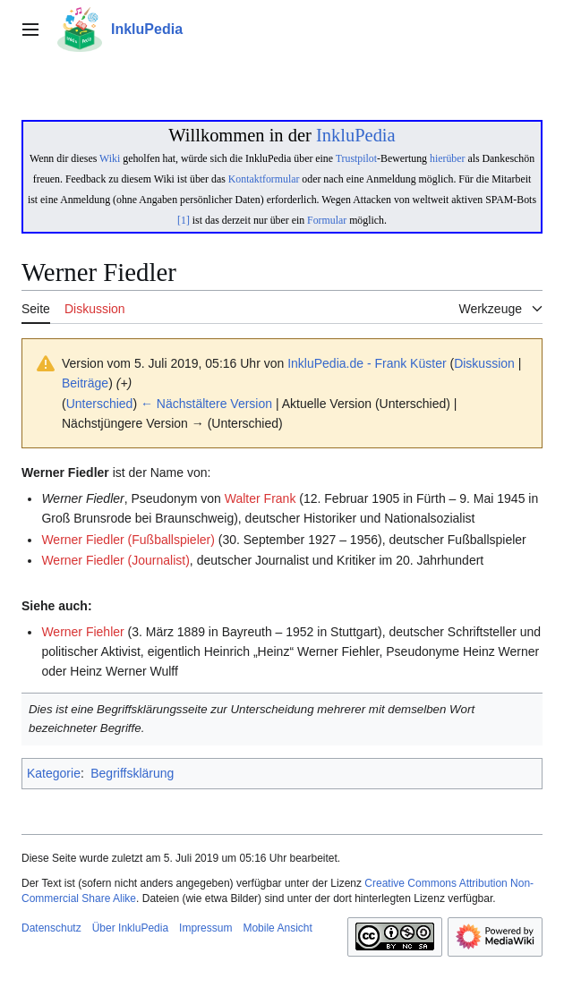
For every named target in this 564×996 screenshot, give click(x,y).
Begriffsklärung (132, 773)
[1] (183, 220)
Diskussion (484, 363)
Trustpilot (356, 158)
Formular (326, 220)
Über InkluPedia (130, 928)
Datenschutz (51, 928)
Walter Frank (260, 498)
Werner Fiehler (82, 632)
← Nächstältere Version (206, 403)
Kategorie (54, 773)
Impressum (205, 928)
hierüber (447, 158)
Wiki (109, 158)
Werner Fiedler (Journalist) (115, 560)
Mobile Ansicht (277, 928)
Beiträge (85, 383)
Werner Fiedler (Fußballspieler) (127, 539)
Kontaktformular (264, 179)
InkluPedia (356, 135)
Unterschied (99, 403)
